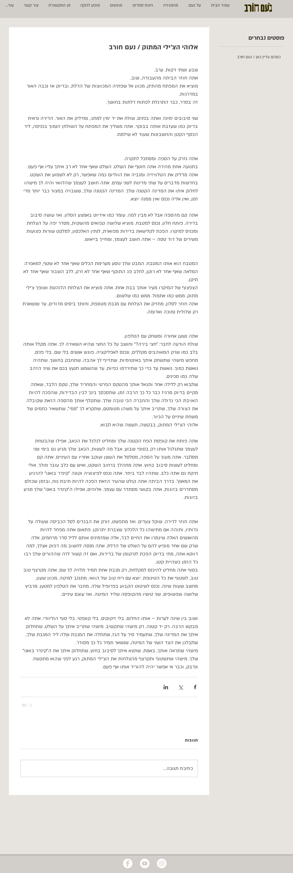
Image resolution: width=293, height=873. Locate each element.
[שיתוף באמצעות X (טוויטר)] (180, 687)
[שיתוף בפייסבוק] (195, 687)
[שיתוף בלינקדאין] (166, 687)
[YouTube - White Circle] (144, 863)
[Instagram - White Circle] (162, 863)
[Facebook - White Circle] (127, 863)
